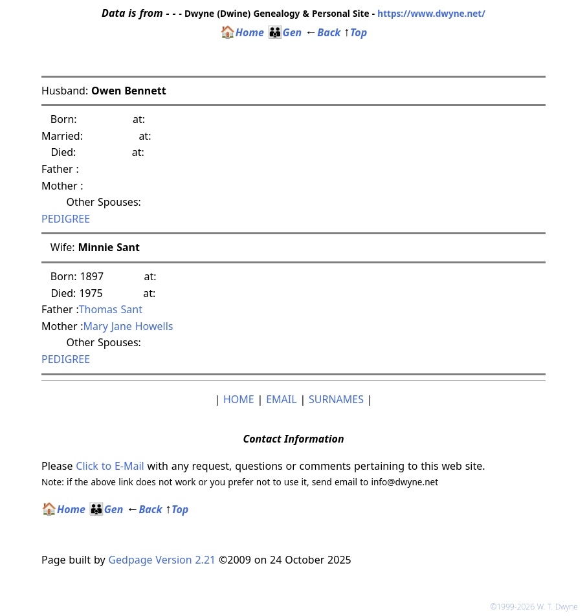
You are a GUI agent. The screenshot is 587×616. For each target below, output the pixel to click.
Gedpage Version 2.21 (162, 560)
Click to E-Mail (110, 466)
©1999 (536, 606)
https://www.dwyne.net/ (431, 13)
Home (242, 32)
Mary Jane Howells (128, 326)
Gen (284, 32)
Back (322, 32)
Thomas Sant (110, 309)
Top (355, 32)
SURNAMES (336, 399)
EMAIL (281, 399)
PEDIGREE (65, 219)
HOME (238, 399)
